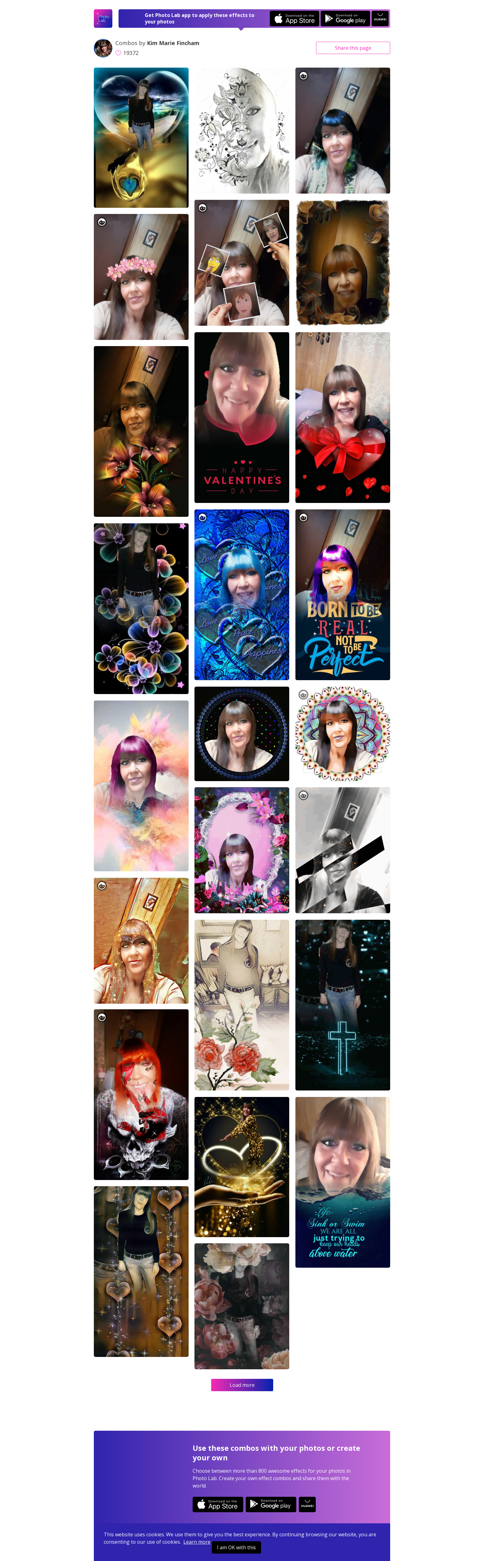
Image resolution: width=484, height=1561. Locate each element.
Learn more (197, 1541)
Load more (242, 1385)
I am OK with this (236, 1547)
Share (353, 47)
